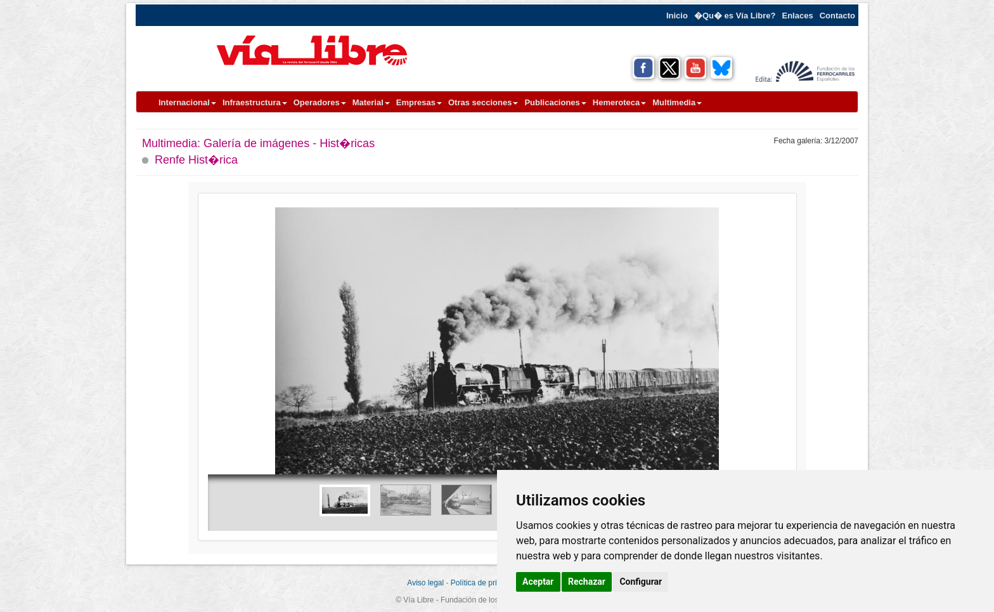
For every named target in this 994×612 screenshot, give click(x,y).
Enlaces (797, 15)
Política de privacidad (487, 582)
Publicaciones (555, 102)
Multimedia (677, 102)
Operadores (320, 102)
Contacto (837, 15)
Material (371, 102)
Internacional (187, 102)
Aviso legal (425, 582)
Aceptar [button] (538, 581)
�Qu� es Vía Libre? (735, 15)
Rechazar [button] (586, 581)
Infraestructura (255, 102)
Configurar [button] (640, 581)
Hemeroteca (619, 102)
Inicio (677, 15)
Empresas (419, 102)
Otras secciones (483, 102)
